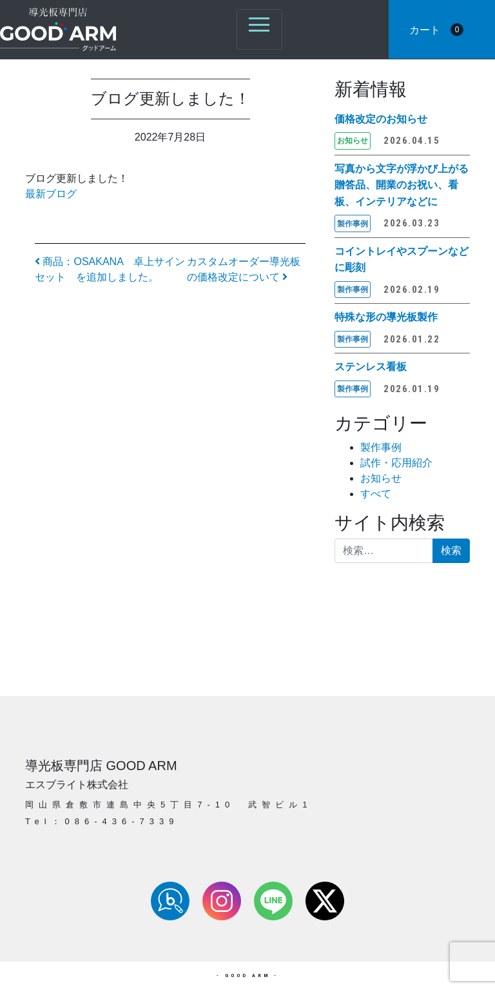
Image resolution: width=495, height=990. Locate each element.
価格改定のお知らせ (381, 119)
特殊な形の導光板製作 (386, 317)
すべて (375, 493)
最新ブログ (51, 193)
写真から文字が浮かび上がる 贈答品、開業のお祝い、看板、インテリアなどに (402, 185)
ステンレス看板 (371, 366)
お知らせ (381, 478)
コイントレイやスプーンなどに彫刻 (402, 259)
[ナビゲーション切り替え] (259, 29)
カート (436, 29)
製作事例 (381, 447)
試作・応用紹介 (396, 462)
